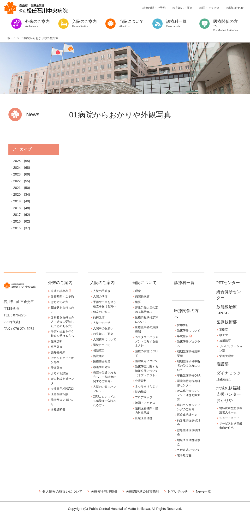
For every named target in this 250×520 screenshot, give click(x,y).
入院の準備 (100, 296)
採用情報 (183, 325)
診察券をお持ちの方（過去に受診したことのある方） (62, 322)
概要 (138, 302)
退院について (101, 345)
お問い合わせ (235, 8)
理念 (138, 291)
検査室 (223, 335)
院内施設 (141, 391)
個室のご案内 (101, 312)
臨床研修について (188, 330)
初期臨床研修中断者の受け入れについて (188, 366)
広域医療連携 (143, 418)
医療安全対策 (101, 361)
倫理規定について (146, 361)
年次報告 (184, 336)
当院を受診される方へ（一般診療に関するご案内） (104, 377)
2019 (17, 201)
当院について (144, 282)
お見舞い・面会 (182, 8)
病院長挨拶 (142, 296)
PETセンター (228, 282)
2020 (17, 194)
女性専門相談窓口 (62, 388)
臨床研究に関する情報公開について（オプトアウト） (146, 371)
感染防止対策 (101, 367)
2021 (17, 188)
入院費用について (104, 339)
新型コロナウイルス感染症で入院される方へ (104, 401)
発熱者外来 (58, 352)
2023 (17, 174)
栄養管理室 (226, 356)
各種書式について (188, 450)
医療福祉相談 (59, 394)
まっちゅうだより (146, 386)
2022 (17, 181)
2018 (17, 208)
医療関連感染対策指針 (142, 491)
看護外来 (56, 367)
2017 (17, 215)
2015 (17, 228)
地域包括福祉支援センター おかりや (230, 394)
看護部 (222, 364)
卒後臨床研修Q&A (188, 375)
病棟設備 (99, 317)
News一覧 (203, 491)
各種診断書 (58, 409)
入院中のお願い (103, 328)
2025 (17, 161)
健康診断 (56, 341)
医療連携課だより (188, 415)
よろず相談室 (59, 373)
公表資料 (141, 380)
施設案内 (99, 356)
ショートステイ (229, 418)
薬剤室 (223, 329)
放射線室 (225, 340)
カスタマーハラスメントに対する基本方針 (146, 341)
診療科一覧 (184, 282)
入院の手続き (101, 291)
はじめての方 (59, 302)
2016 (17, 221)
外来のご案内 (60, 282)
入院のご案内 (102, 282)
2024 (17, 167)
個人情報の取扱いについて (62, 491)
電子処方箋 (184, 455)
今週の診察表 (61, 291)
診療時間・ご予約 (154, 8)
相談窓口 (99, 350)
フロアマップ (143, 397)
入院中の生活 (101, 323)
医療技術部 (226, 322)
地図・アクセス (209, 8)
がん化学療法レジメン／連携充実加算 (188, 395)
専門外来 (56, 347)
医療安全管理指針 (104, 491)
